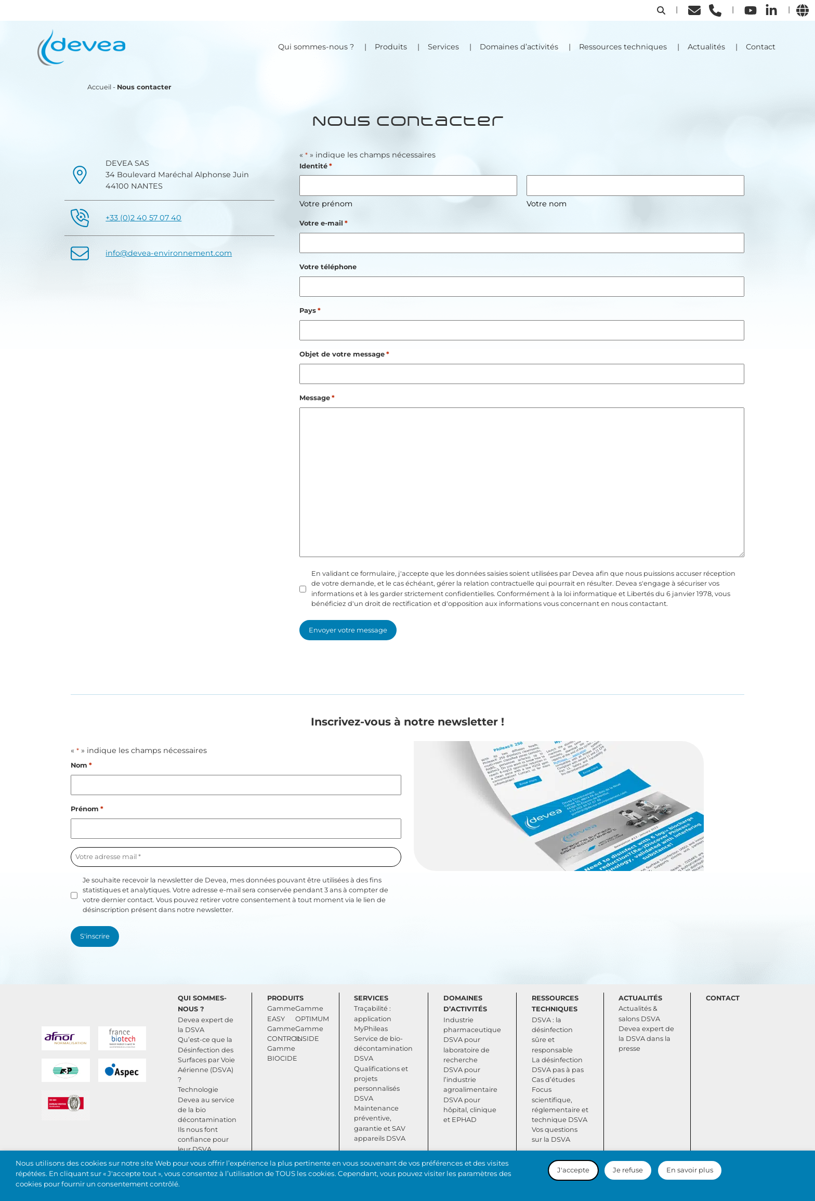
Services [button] (443, 46)
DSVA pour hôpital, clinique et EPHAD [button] (469, 1110)
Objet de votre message (344, 354)
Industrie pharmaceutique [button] (472, 1025)
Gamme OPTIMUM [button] (309, 1013)
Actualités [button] (706, 46)
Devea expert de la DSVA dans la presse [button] (646, 1038)
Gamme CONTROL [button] (281, 1033)
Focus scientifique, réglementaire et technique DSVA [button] (560, 1105)
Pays (310, 311)
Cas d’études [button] (553, 1080)
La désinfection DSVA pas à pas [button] (558, 1065)
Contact (760, 46)
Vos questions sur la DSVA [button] (554, 1134)
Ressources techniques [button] (623, 46)
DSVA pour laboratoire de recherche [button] (466, 1049)
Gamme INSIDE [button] (309, 1033)
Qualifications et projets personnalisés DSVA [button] (381, 1084)
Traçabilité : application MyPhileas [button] (372, 1018)
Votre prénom (325, 203)
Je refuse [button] (628, 1170)
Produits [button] (391, 46)
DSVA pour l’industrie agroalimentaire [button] (470, 1079)
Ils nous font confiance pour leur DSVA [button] (203, 1139)
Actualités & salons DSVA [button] (639, 1013)
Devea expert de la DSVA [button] (205, 1025)
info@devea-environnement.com (169, 253)
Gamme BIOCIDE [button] (281, 1053)
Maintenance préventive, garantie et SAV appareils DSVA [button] (379, 1123)
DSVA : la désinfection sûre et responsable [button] (552, 1035)
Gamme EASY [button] (281, 1013)
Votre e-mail (323, 223)
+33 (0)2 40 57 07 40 (143, 217)
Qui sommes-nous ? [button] (316, 46)
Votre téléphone (328, 266)
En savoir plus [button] (689, 1170)
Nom (81, 765)
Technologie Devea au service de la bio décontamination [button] (207, 1105)
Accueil (99, 87)
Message (317, 398)
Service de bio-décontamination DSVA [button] (383, 1048)
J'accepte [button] (573, 1170)
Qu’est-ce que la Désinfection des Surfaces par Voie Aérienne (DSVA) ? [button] (206, 1060)
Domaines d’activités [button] (519, 46)
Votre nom (547, 203)
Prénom (87, 809)
